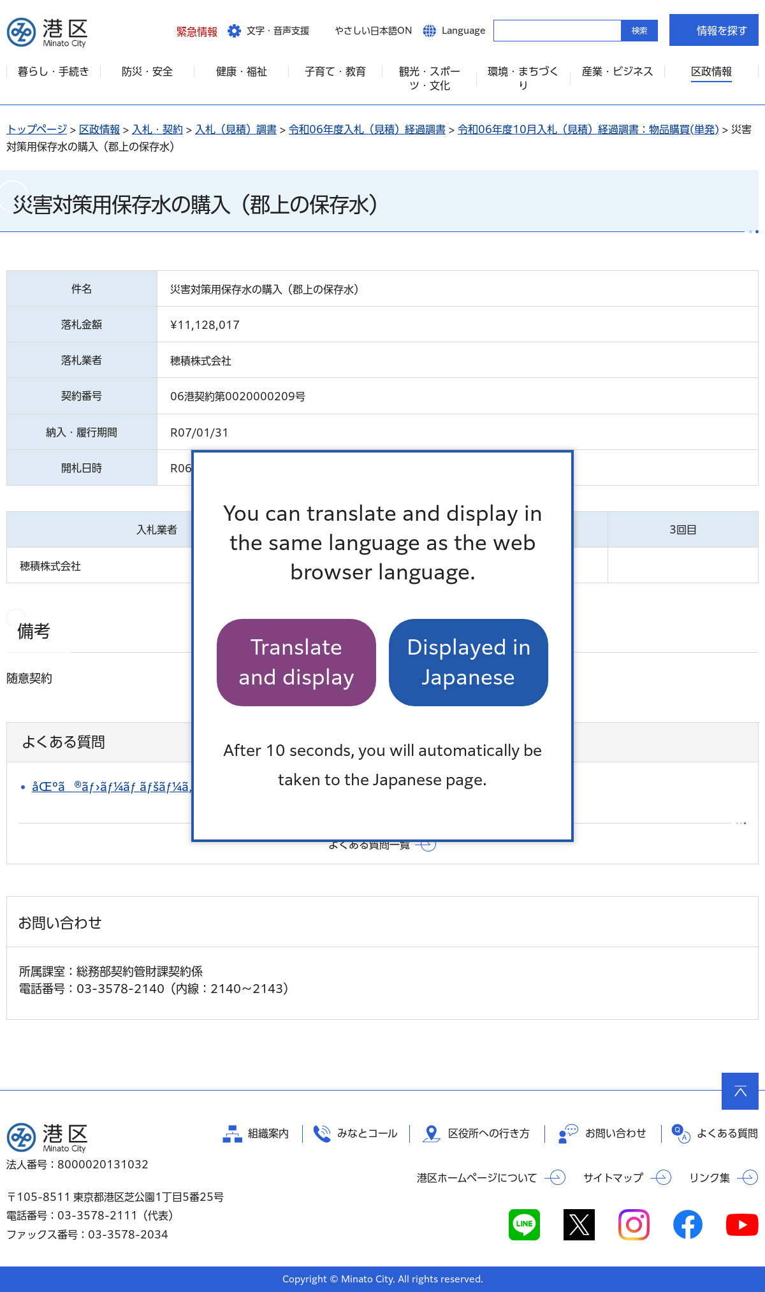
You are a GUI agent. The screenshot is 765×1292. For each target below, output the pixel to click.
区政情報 (99, 129)
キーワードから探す (504, 30)
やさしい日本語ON (373, 30)
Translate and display (296, 661)
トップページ (36, 129)
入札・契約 (157, 129)
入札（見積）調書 (236, 129)
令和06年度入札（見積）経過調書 (367, 129)
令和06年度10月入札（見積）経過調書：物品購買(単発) (588, 129)
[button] (187, 30)
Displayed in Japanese (469, 661)
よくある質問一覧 (369, 844)
